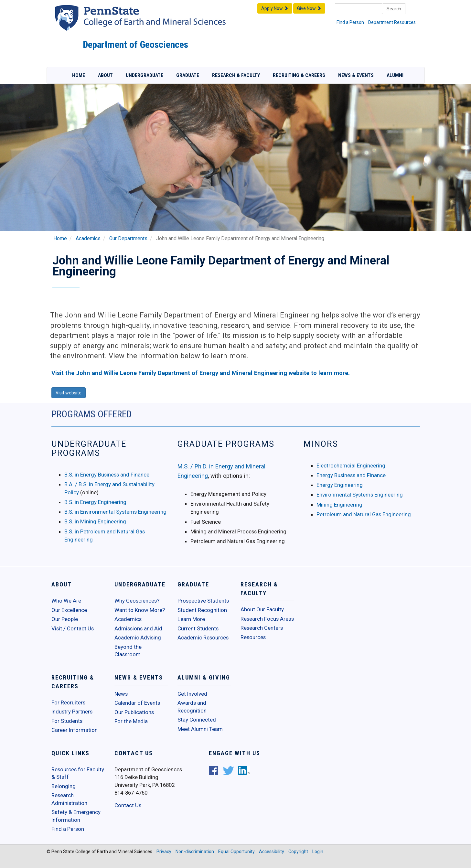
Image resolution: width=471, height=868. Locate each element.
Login (317, 851)
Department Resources (392, 22)
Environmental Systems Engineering (359, 494)
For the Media (131, 721)
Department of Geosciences (135, 44)
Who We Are (66, 600)
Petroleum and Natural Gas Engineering (363, 514)
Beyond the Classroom (128, 651)
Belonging (63, 786)
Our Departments (128, 238)
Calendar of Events (137, 703)
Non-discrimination (195, 851)
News (121, 694)
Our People (64, 619)
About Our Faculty (262, 609)
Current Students (198, 628)
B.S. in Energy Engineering (95, 502)
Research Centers (262, 628)
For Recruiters (68, 702)
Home (78, 75)
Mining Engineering (339, 504)
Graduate (187, 75)
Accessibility (271, 851)
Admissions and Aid (138, 628)
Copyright (298, 851)
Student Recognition (202, 610)
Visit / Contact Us (72, 628)
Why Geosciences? (136, 600)
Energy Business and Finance (351, 475)
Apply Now (274, 8)
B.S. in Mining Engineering (95, 521)
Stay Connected (196, 719)
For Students (66, 721)
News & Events (356, 75)
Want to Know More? (139, 610)
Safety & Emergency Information (76, 816)
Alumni (395, 75)
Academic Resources (203, 637)
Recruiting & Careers (299, 75)
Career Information (74, 730)
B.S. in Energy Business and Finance (106, 474)
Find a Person (350, 22)
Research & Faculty (236, 75)
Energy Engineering (339, 485)
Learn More (191, 619)
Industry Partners (71, 711)
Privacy (163, 851)
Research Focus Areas (267, 619)
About (105, 75)
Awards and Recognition (192, 707)
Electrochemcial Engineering (350, 465)
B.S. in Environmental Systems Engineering (115, 512)
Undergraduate (144, 75)
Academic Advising (137, 637)
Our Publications (134, 712)
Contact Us (127, 805)
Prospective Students (203, 600)
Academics (88, 238)
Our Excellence (69, 610)
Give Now (309, 8)
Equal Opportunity (236, 851)
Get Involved (192, 694)
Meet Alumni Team (200, 729)
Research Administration (69, 799)
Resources (253, 637)
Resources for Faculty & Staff (77, 773)
